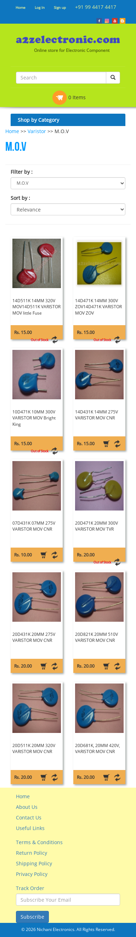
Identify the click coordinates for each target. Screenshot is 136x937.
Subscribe (32, 916)
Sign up (60, 7)
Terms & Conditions (39, 842)
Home (21, 7)
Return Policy (31, 852)
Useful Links (30, 828)
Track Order (30, 888)
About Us (27, 807)
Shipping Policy (34, 863)
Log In (40, 7)
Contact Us (28, 817)
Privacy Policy (31, 874)
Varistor (37, 131)
